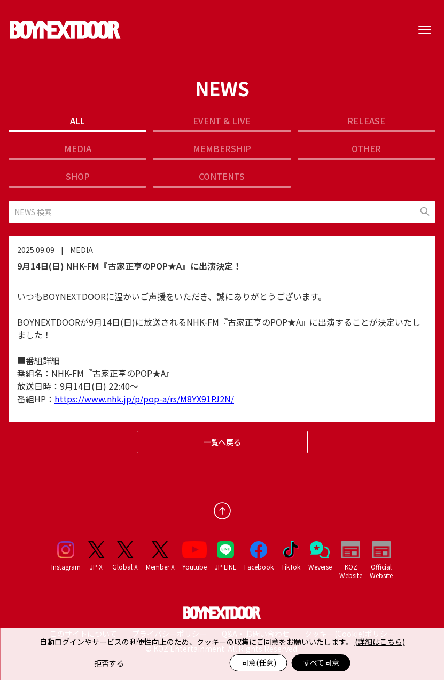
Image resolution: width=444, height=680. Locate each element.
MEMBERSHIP (222, 148)
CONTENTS (222, 176)
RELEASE (366, 120)
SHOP (78, 176)
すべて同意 (321, 662)
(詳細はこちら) (380, 641)
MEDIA (77, 148)
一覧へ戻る (222, 442)
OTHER (366, 148)
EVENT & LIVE (222, 120)
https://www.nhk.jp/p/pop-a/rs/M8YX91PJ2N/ (144, 398)
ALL (77, 120)
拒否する (109, 663)
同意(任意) (258, 662)
